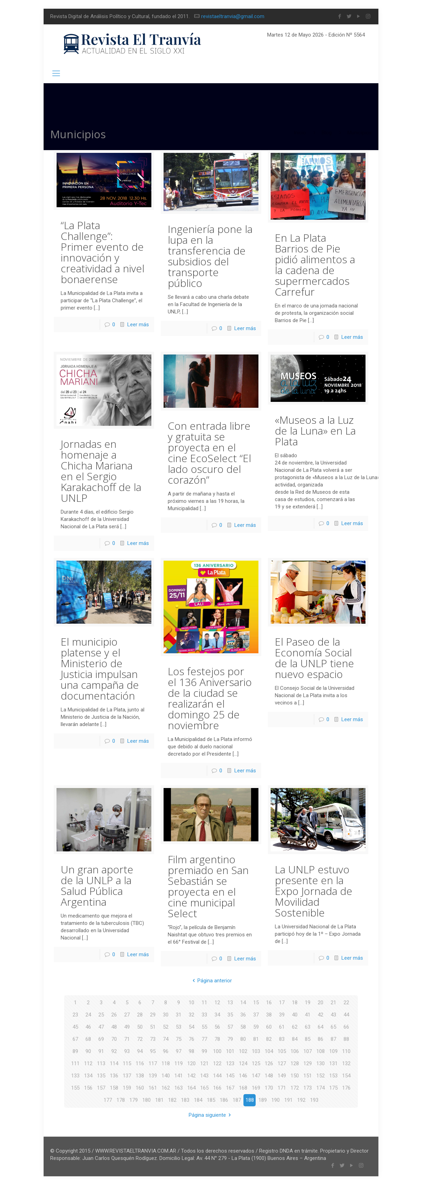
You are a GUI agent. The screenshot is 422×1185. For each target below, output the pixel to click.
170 (269, 1088)
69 (101, 1039)
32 (191, 1015)
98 (191, 1051)
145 (230, 1076)
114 (114, 1063)
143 (204, 1076)
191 (288, 1100)
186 (224, 1100)
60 (269, 1027)
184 (198, 1100)
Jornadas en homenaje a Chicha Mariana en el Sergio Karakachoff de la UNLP (101, 471)
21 (333, 1002)
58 (243, 1027)
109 (333, 1051)
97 (178, 1051)
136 (114, 1076)
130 (320, 1063)
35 (230, 1015)
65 (333, 1027)
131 (333, 1063)
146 (243, 1076)
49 (127, 1027)
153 (333, 1076)
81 (256, 1039)
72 (140, 1039)
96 (165, 1051)
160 (140, 1088)
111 (75, 1063)
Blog (327, 133)
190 (275, 1100)
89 (75, 1051)
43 (333, 1015)
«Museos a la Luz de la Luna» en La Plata (315, 431)
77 (204, 1039)
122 (217, 1063)
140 (165, 1076)
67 (75, 1039)
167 (230, 1088)
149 (282, 1076)
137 (127, 1076)
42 (320, 1015)
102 (243, 1051)
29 (153, 1015)
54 (191, 1027)
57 (230, 1027)
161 (153, 1088)
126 (269, 1063)
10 (191, 1002)
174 (320, 1088)
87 (333, 1039)
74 (165, 1039)
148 (269, 1076)
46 (88, 1027)
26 (114, 1015)
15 (256, 1002)
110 (346, 1051)
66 (346, 1027)
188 (250, 1100)
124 (243, 1063)
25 (101, 1015)
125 (256, 1063)
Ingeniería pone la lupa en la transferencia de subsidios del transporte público (210, 256)
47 (101, 1027)
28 (140, 1015)
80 (243, 1039)
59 (256, 1027)
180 (146, 1100)
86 (320, 1039)
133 (75, 1076)
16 (269, 1002)
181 (159, 1100)
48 (114, 1027)
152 (320, 1076)
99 (204, 1051)
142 (191, 1076)
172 (295, 1088)
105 (282, 1051)
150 (295, 1076)
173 (307, 1088)
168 (243, 1088)
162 (165, 1088)
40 (294, 1015)
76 (191, 1039)
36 (243, 1015)
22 (346, 1002)
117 (153, 1063)
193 (314, 1100)
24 (88, 1015)
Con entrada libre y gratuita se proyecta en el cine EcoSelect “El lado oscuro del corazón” (209, 453)
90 (88, 1051)
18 (294, 1002)
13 (230, 1002)
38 (269, 1015)
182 (172, 1100)
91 (101, 1051)
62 (294, 1027)
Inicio (300, 133)
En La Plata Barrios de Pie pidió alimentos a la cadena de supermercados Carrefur (315, 265)
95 (153, 1051)
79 (230, 1039)
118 (165, 1063)
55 (204, 1027)
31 (178, 1015)
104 (269, 1051)
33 (204, 1015)
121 (204, 1063)
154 (346, 1076)
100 (217, 1051)
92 (114, 1051)
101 (230, 1051)
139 (153, 1076)
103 (256, 1051)
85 (307, 1039)
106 (295, 1051)
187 (237, 1100)
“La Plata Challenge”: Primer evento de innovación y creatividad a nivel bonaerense (102, 252)
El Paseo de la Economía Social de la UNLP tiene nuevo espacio (314, 657)
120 (191, 1063)
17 (282, 1002)
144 (217, 1076)
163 (178, 1088)
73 (153, 1039)
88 (346, 1039)
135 (101, 1076)
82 (269, 1039)
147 (256, 1076)
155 (75, 1088)
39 (282, 1015)
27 (127, 1015)
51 (153, 1027)
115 (127, 1063)
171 (282, 1088)
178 (120, 1100)
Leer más (138, 324)
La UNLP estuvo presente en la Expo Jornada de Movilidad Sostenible (313, 891)
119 (178, 1063)
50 (140, 1027)
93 (127, 1051)
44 (346, 1015)
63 (307, 1027)
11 (204, 1002)
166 (217, 1088)
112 (88, 1063)
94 (140, 1051)
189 (262, 1100)
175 (333, 1088)
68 (88, 1039)
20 (320, 1002)
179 (133, 1100)
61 (282, 1027)
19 (307, 1002)
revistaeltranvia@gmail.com (232, 16)
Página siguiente (211, 1115)
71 (127, 1039)
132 (346, 1063)
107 (307, 1051)
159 (127, 1088)
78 (217, 1039)
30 (165, 1015)
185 (211, 1100)
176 (346, 1088)
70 (114, 1039)
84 (294, 1039)
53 (178, 1027)
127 (282, 1063)
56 (217, 1027)
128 (295, 1063)
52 (165, 1027)
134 (88, 1076)
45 (75, 1027)
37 (256, 1015)
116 (140, 1063)
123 (230, 1063)
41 (307, 1015)
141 (178, 1076)
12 (217, 1002)
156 (88, 1088)
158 (114, 1088)
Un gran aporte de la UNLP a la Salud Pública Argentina (97, 885)
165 (204, 1088)
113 (101, 1063)
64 (320, 1027)
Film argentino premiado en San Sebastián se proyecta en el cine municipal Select (208, 886)
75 (178, 1039)
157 (101, 1088)
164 (191, 1088)
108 (320, 1051)
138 (140, 1076)
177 (108, 1100)
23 (75, 1015)
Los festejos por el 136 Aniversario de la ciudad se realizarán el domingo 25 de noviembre (210, 698)
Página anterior (211, 980)
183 (185, 1100)
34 (217, 1015)
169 (256, 1088)
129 (307, 1063)
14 (243, 1002)
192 (301, 1100)
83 (282, 1039)
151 (307, 1076)
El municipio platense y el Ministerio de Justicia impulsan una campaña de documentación (100, 668)
